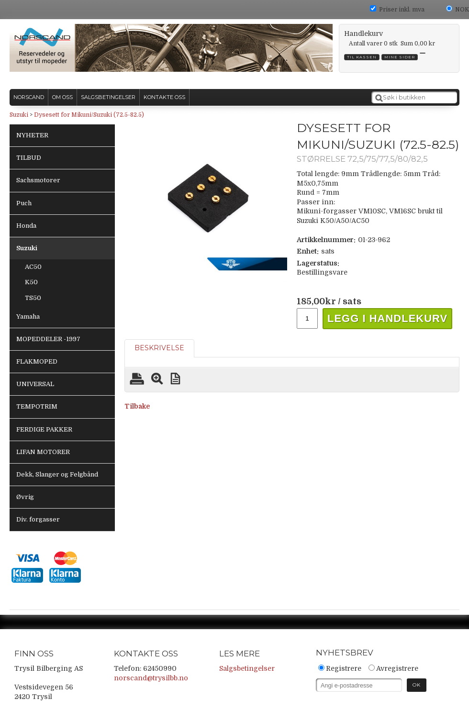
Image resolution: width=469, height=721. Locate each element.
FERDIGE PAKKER (44, 429)
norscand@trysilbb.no (151, 678)
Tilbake (137, 406)
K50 (31, 282)
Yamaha (28, 316)
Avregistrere (397, 668)
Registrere (343, 668)
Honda (26, 225)
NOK (462, 9)
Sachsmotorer (38, 180)
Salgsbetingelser (247, 668)
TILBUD (28, 157)
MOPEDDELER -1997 (48, 339)
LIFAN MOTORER (43, 451)
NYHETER (32, 135)
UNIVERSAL (35, 384)
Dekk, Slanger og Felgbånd (57, 474)
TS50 (33, 297)
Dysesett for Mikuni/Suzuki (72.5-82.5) (89, 114)
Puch (24, 203)
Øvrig (25, 496)
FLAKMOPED (36, 361)
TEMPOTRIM (36, 406)
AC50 (33, 266)
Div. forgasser (38, 519)
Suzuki (19, 114)
